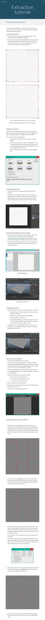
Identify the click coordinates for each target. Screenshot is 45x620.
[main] (22, 9)
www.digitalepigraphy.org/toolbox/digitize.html (18, 238)
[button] (1, 2)
